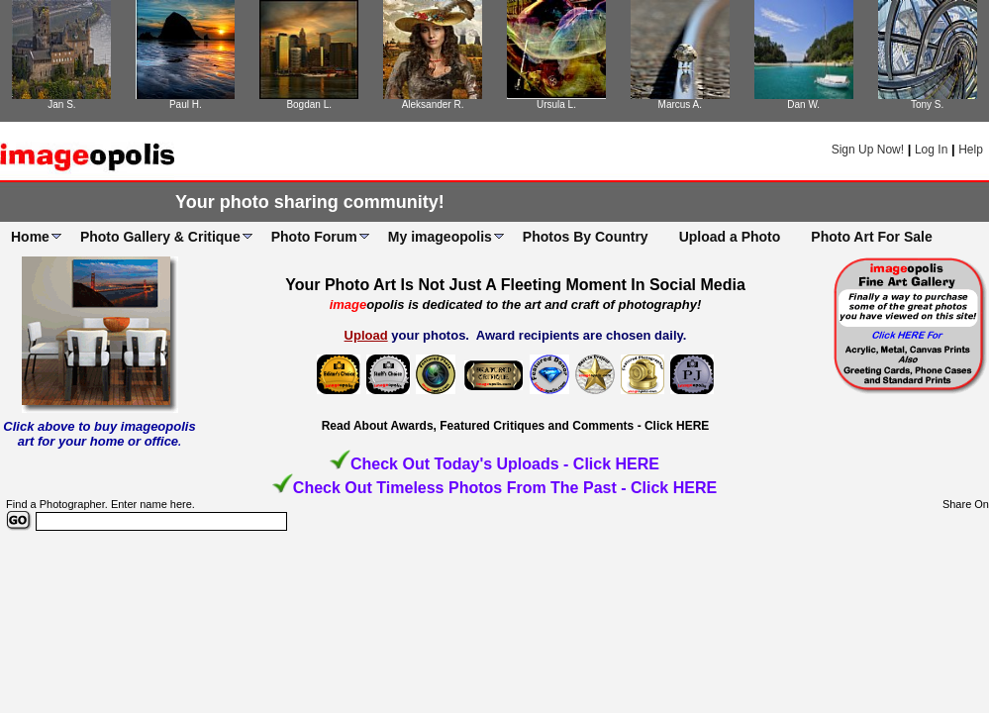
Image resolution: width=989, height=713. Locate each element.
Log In (931, 149)
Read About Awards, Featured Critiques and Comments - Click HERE (516, 426)
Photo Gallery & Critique (160, 237)
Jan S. (61, 104)
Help (970, 149)
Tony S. (927, 104)
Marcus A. (680, 104)
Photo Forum (314, 237)
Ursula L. (556, 104)
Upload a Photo (730, 237)
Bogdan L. (309, 104)
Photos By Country (585, 237)
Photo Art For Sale (871, 237)
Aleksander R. (433, 104)
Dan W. (803, 104)
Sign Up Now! (868, 149)
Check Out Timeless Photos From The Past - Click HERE (505, 487)
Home (30, 237)
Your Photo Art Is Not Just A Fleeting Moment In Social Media (515, 284)
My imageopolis (440, 237)
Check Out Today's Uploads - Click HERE (504, 464)
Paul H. (185, 104)
